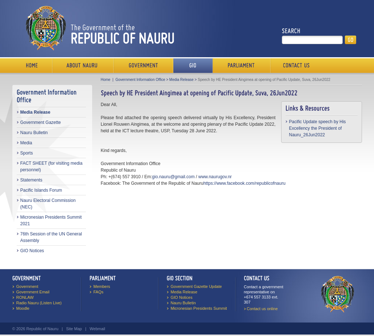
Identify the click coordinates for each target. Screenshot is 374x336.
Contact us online (262, 308)
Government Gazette (40, 122)
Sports (26, 153)
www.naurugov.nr (215, 176)
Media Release (35, 112)
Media (26, 142)
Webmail (97, 329)
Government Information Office (140, 80)
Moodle (22, 308)
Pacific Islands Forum (41, 190)
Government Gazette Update (196, 286)
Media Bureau (193, 65)
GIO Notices (32, 250)
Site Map (74, 329)
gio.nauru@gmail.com (173, 176)
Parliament (242, 65)
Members (102, 286)
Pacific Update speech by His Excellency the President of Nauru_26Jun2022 (317, 128)
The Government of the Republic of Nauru (98, 27)
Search (291, 31)
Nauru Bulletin (34, 132)
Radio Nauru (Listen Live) (39, 303)
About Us (83, 65)
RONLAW (25, 297)
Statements (31, 180)
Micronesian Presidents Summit (199, 308)
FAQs (99, 292)
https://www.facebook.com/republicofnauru (244, 183)
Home (32, 65)
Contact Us (295, 65)
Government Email (33, 292)
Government (143, 65)
